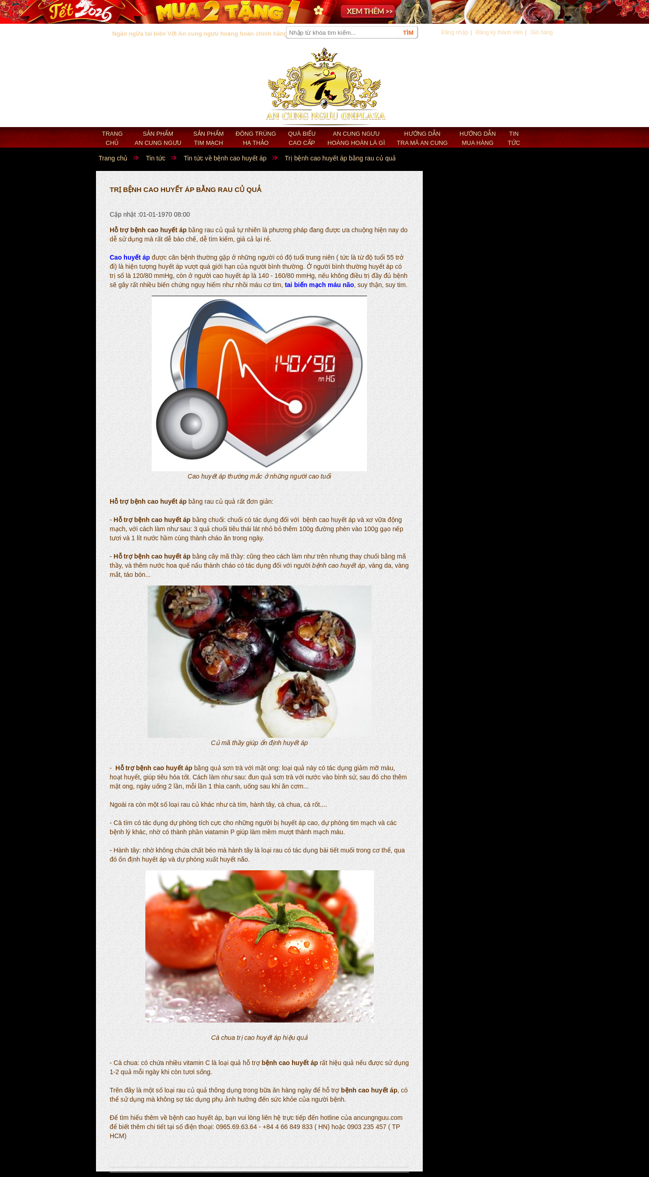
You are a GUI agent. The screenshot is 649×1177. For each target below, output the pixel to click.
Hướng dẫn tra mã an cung (422, 138)
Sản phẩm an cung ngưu (158, 138)
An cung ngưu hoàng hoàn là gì (356, 138)
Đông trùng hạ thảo (256, 138)
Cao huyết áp (130, 257)
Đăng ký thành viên (499, 32)
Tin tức (514, 138)
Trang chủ (112, 138)
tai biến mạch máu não (319, 284)
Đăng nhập (454, 32)
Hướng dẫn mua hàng (478, 138)
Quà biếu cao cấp (301, 138)
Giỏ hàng (541, 32)
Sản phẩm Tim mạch (208, 138)
